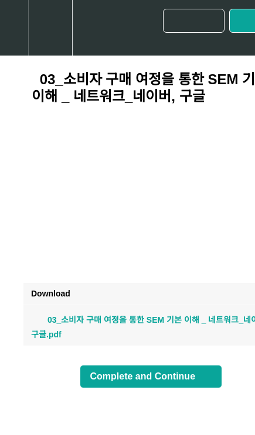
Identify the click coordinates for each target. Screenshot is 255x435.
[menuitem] (50, 28)
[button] (14, 28)
